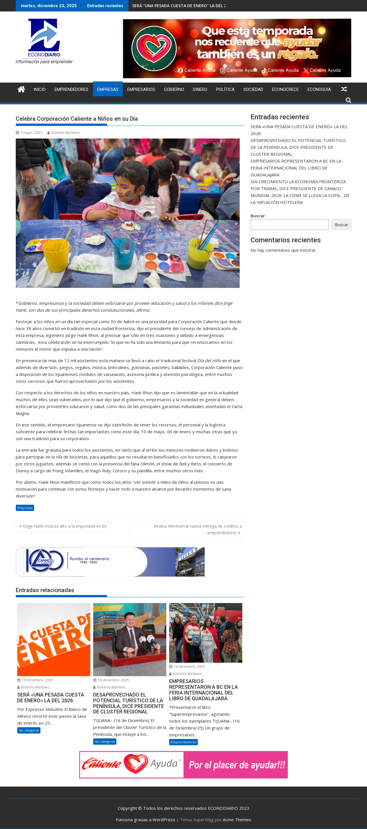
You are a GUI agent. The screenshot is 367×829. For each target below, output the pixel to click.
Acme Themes (237, 819)
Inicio (40, 89)
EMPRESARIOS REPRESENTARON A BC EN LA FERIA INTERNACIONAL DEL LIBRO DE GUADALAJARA (296, 167)
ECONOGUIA (319, 89)
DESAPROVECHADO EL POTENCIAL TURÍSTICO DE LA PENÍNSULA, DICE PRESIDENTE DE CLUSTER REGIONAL (298, 147)
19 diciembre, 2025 (35, 680)
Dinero (200, 89)
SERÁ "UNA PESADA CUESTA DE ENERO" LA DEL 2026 (182, 5)
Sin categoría (29, 730)
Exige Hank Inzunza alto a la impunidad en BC (65, 526)
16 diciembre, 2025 (111, 680)
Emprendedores (71, 89)
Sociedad (253, 89)
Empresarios (141, 89)
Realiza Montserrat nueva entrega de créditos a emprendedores (198, 529)
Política (225, 89)
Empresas (107, 89)
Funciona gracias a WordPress (145, 819)
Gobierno (174, 89)
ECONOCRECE (285, 89)
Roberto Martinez (63, 132)
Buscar (258, 216)
